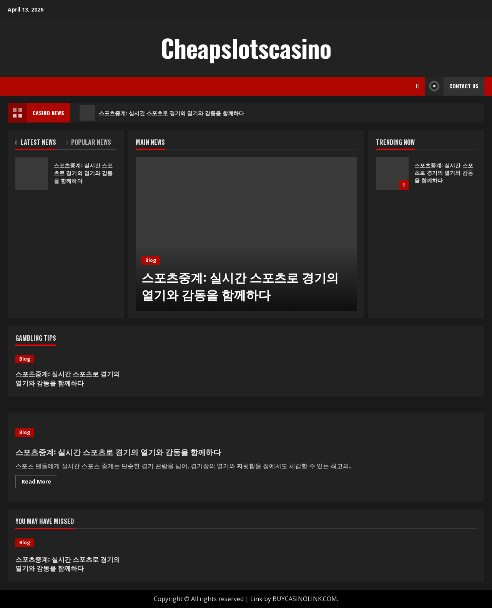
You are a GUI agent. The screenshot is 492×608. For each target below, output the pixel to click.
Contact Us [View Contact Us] (452, 86)
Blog (150, 260)
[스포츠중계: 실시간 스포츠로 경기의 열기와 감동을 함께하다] (246, 234)
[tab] (40, 143)
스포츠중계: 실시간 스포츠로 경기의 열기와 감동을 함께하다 (162, 113)
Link (256, 599)
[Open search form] (417, 86)
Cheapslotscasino (246, 48)
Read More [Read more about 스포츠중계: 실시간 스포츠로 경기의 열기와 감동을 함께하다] (39, 482)
